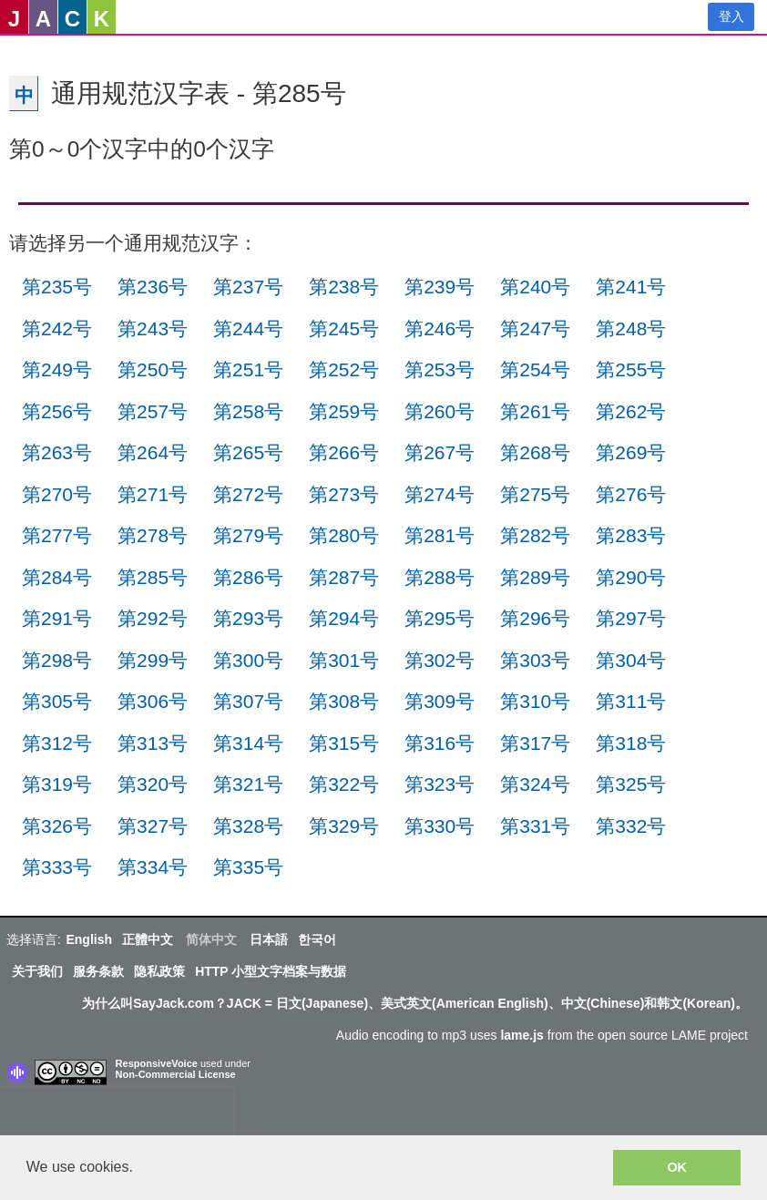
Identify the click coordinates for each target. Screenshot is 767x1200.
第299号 (153, 660)
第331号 (535, 825)
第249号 (57, 369)
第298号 (57, 660)
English (89, 939)
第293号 (248, 618)
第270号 (57, 494)
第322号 (344, 784)
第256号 (57, 411)
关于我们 (37, 971)
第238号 (344, 286)
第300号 (248, 660)
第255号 (631, 369)
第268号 (535, 452)
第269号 (631, 452)
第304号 (631, 660)
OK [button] (677, 1167)
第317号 (535, 743)
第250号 (153, 369)
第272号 (248, 494)
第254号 (535, 369)
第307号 (248, 701)
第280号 (344, 535)
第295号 (439, 618)
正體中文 (147, 939)
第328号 (248, 825)
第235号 (57, 286)
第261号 (535, 411)
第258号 (248, 411)
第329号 (344, 825)
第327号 (153, 825)
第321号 (248, 784)
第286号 (248, 577)
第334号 (153, 866)
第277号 (57, 535)
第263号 (57, 452)
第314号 (248, 743)
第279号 (248, 535)
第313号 (153, 743)
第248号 (631, 328)
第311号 (631, 701)
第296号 (535, 618)
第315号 (344, 743)
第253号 (439, 369)
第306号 (153, 701)
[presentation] (116, 1115)
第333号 (57, 866)
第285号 (153, 577)
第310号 (535, 701)
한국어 (317, 939)
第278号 (153, 535)
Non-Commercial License (176, 1074)
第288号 (439, 577)
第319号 (57, 784)
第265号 (248, 452)
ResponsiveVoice (157, 1063)
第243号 (153, 328)
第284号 (57, 577)
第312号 (57, 743)
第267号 (439, 452)
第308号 (344, 701)
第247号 (535, 328)
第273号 (344, 494)
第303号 (535, 660)
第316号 (439, 743)
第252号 (344, 369)
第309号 (439, 701)
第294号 (344, 618)
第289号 (535, 577)
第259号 (344, 411)
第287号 (344, 577)
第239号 (439, 286)
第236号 (153, 286)
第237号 (248, 286)
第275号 (535, 494)
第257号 (153, 411)
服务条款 (98, 971)
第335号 (248, 866)
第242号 (57, 328)
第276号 (631, 494)
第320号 (153, 784)
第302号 (439, 660)
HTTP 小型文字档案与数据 (270, 971)
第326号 (57, 825)
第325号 (631, 784)
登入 (731, 16)
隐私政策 (159, 971)
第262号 (631, 411)
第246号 (439, 328)
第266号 (344, 452)
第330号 (439, 825)
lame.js (521, 1035)
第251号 (248, 369)
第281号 (439, 535)
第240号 (535, 286)
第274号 (439, 494)
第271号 (153, 494)
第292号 (153, 618)
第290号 (631, 577)
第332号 (631, 825)
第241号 (631, 286)
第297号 (631, 618)
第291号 (57, 618)
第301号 (344, 660)
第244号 (248, 328)
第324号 (535, 784)
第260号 (439, 411)
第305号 (57, 701)
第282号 (535, 535)
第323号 (439, 784)
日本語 (269, 939)
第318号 (631, 743)
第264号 (153, 452)
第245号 (344, 328)
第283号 (631, 535)
